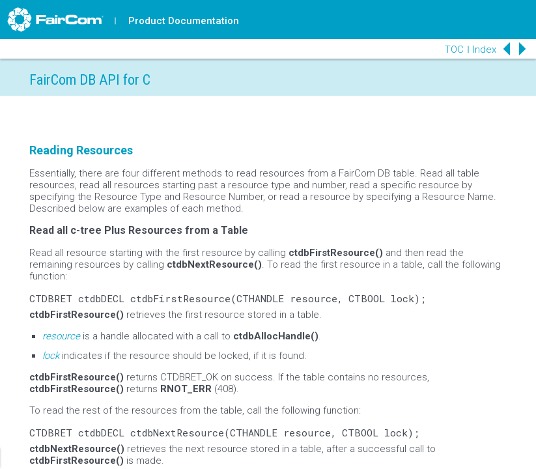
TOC (454, 49)
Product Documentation (183, 21)
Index (484, 49)
